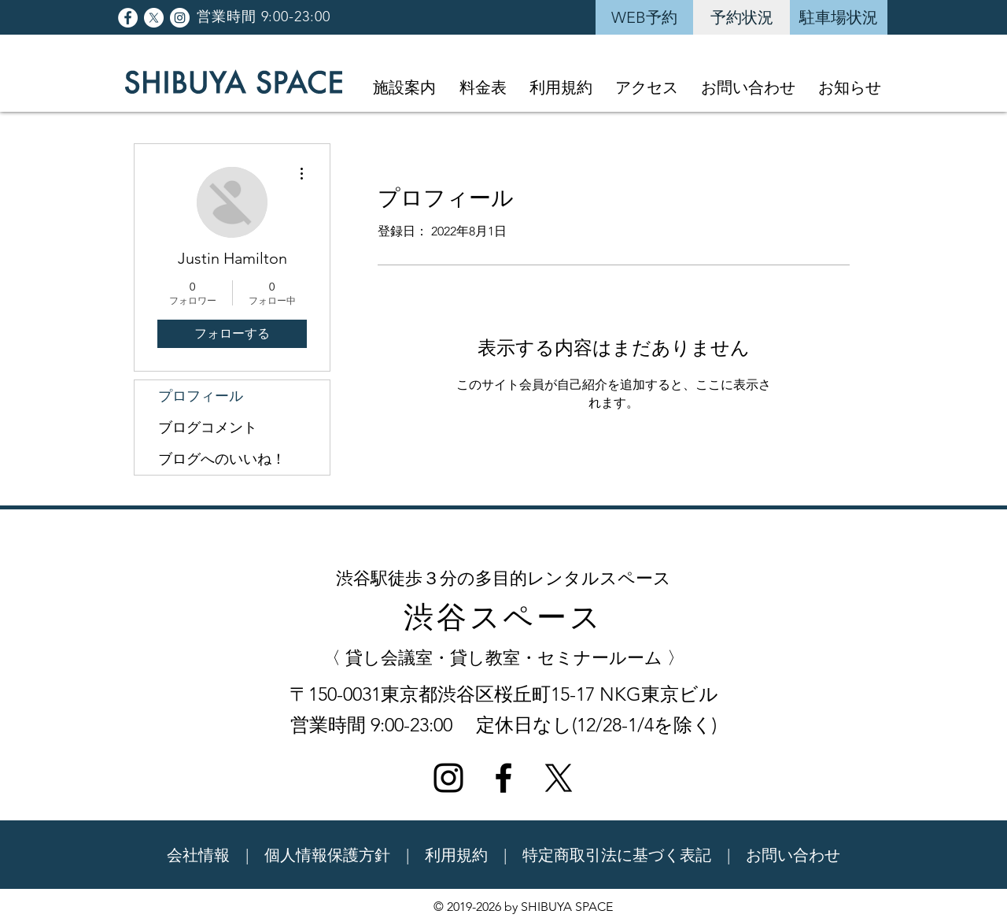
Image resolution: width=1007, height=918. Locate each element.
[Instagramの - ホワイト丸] (180, 18)
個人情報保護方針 (327, 855)
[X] (154, 18)
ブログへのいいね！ (222, 459)
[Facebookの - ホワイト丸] (128, 18)
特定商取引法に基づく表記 (616, 855)
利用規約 (456, 855)
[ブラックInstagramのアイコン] (448, 778)
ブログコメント (207, 427)
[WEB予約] (644, 17)
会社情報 (198, 855)
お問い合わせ (793, 855)
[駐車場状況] (838, 17)
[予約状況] (742, 17)
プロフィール (200, 396)
